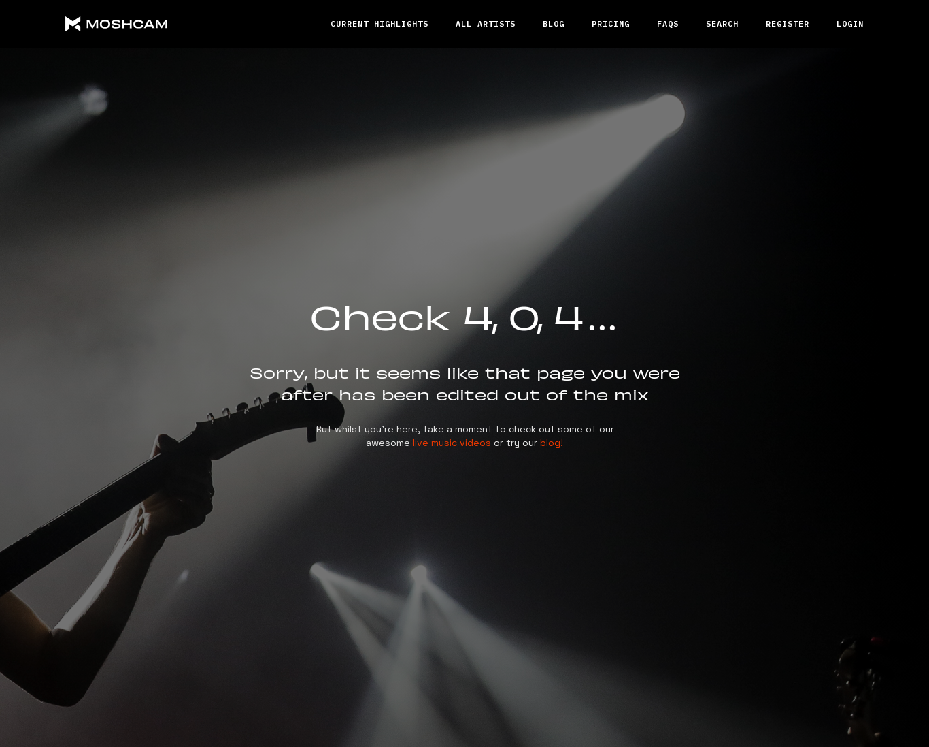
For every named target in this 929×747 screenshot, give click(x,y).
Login (850, 23)
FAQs (668, 23)
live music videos (452, 442)
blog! (551, 442)
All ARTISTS (486, 23)
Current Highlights (379, 23)
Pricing (611, 23)
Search (722, 23)
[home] (167, 23)
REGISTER (787, 23)
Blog (553, 23)
